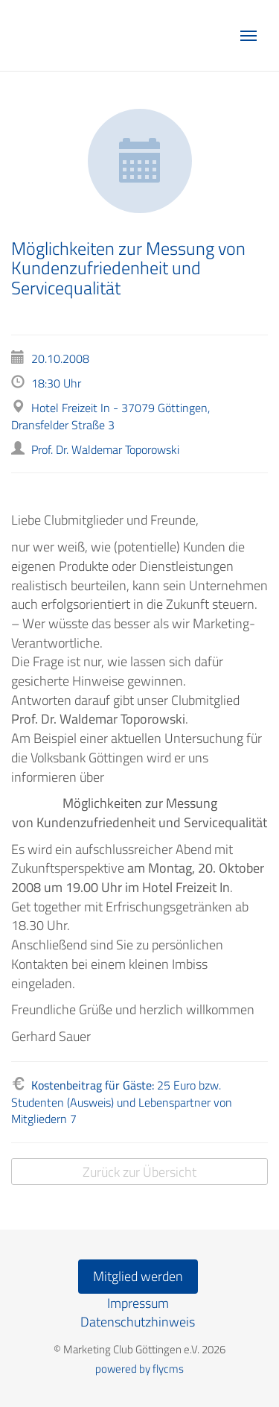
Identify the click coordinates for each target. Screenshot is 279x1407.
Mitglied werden (138, 1276)
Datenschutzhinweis (137, 1322)
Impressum (138, 1303)
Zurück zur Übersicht (139, 1172)
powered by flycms (139, 1368)
